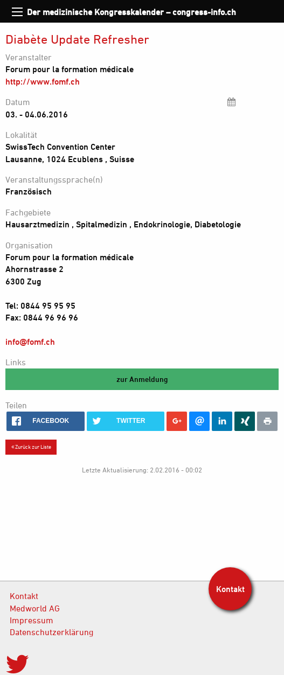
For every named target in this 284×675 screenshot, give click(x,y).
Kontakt (24, 596)
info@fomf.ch (30, 341)
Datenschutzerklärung (51, 632)
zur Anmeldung (142, 379)
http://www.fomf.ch (42, 81)
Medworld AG (35, 608)
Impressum (31, 620)
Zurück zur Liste (31, 446)
